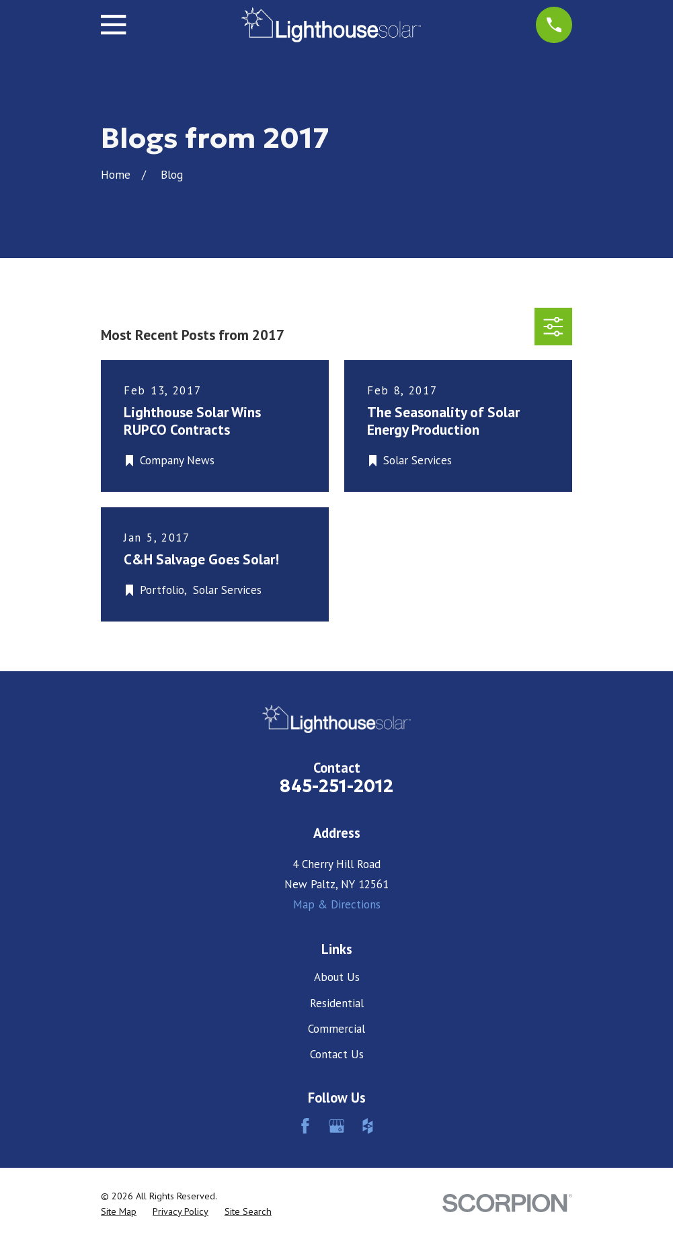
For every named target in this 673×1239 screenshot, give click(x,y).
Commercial (336, 1028)
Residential (337, 1003)
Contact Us (337, 1054)
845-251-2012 (336, 786)
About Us (337, 977)
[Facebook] (305, 1126)
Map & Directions (337, 904)
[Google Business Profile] (337, 1126)
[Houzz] (368, 1126)
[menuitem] (118, 1212)
